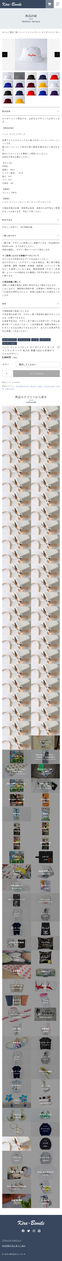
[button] (4, 54)
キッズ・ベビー (36, 386)
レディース (9, 389)
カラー (5, 364)
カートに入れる (36, 373)
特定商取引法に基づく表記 (13, 1246)
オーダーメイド (22, 386)
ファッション (49, 386)
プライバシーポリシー (11, 1240)
